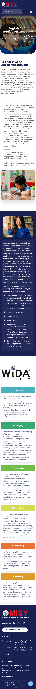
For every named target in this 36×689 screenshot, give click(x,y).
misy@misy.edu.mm (19, 654)
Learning (12, 38)
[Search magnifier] (18, 11)
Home (3, 38)
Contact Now (8, 676)
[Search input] (10, 11)
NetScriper (18, 687)
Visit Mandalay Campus (15, 630)
